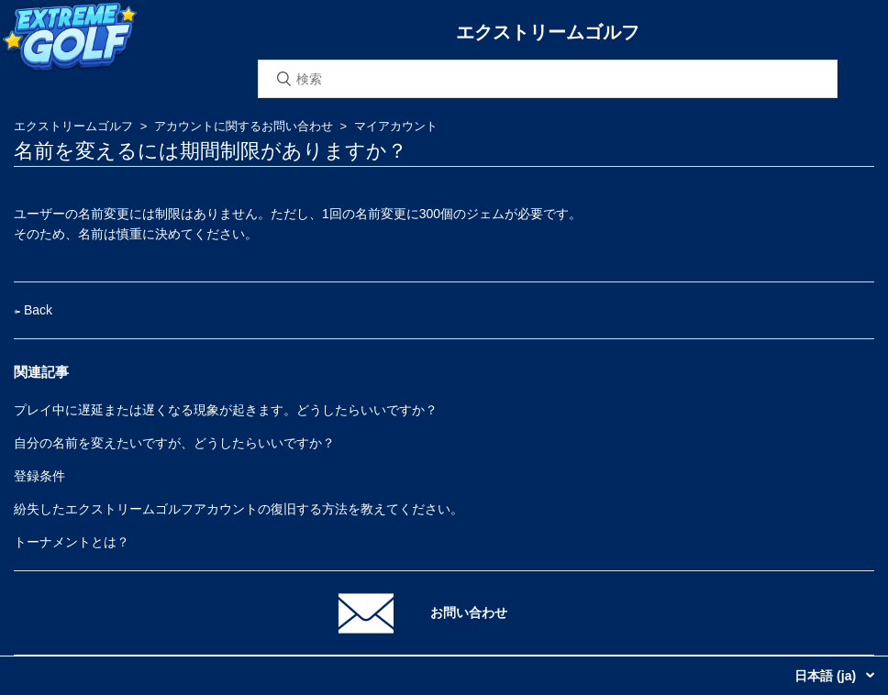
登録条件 (39, 476)
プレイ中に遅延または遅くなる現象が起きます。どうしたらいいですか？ (226, 410)
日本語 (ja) (827, 675)
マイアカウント (396, 126)
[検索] (548, 79)
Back (33, 310)
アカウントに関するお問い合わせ (243, 126)
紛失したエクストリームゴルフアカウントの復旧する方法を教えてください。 (238, 509)
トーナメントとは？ (71, 542)
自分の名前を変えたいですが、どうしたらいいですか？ (174, 443)
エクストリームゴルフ (73, 126)
